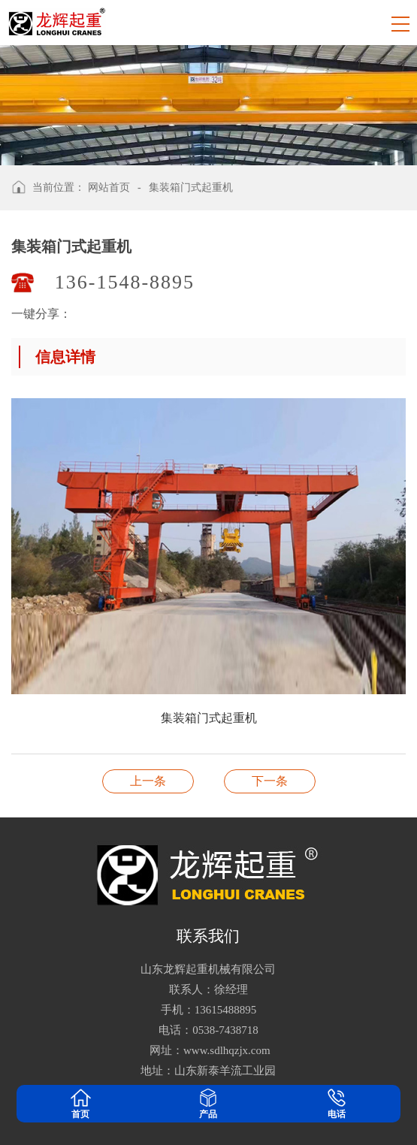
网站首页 (109, 187)
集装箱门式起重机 (191, 187)
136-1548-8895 (125, 282)
